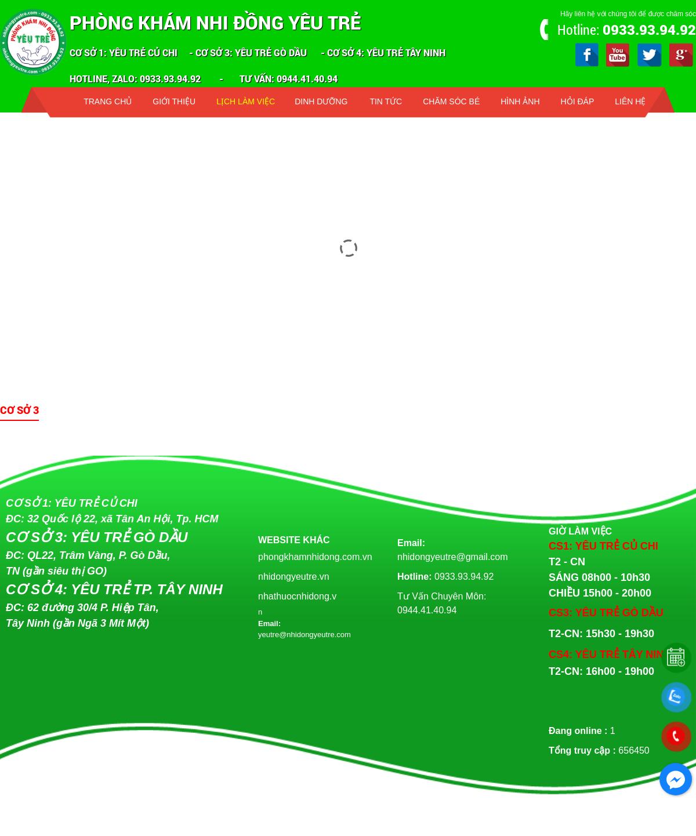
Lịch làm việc (245, 101)
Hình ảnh (520, 101)
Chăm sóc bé (451, 101)
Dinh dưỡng (321, 101)
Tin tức (385, 101)
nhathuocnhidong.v (297, 596)
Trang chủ (108, 101)
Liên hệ (630, 101)
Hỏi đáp (577, 101)
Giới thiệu (174, 101)
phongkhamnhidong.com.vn (315, 557)
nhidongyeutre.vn (293, 576)
